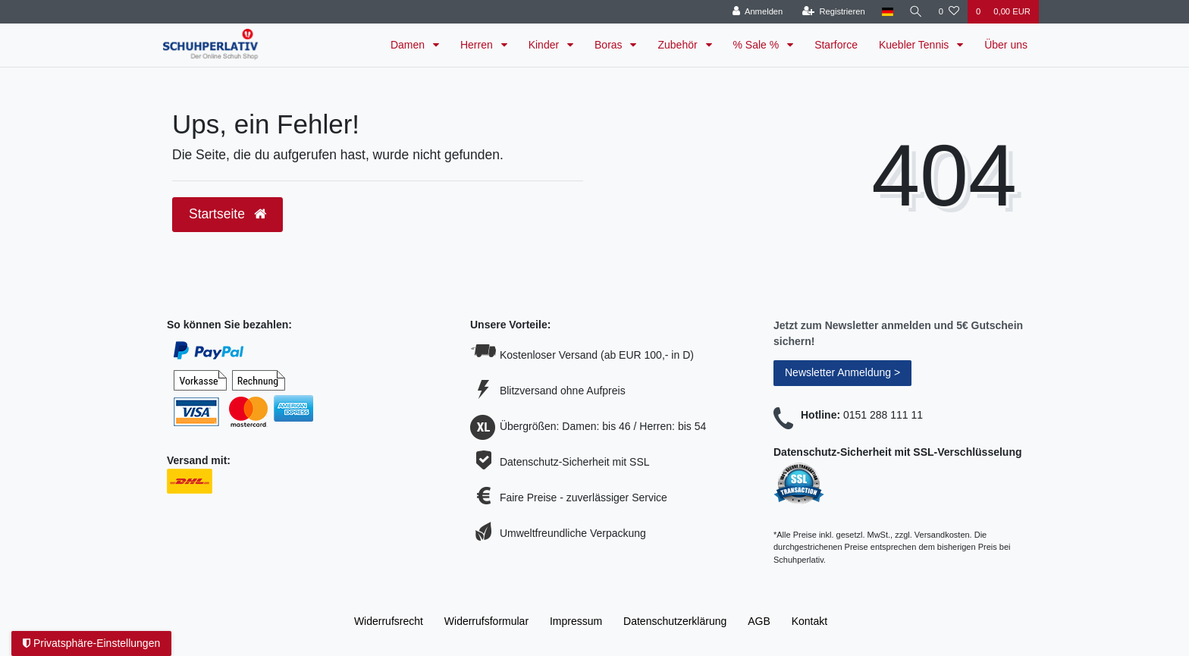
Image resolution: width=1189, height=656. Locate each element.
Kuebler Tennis (915, 45)
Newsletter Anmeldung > (842, 372)
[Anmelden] (755, 12)
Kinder (545, 45)
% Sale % (758, 45)
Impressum (576, 621)
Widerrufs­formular (486, 621)
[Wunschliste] (949, 12)
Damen (409, 45)
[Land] (885, 12)
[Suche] (915, 12)
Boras (609, 45)
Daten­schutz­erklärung (674, 621)
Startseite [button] (227, 213)
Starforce (836, 45)
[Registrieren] (831, 12)
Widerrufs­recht (388, 621)
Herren (478, 45)
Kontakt (809, 621)
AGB (759, 621)
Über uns (1005, 45)
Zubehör (678, 45)
